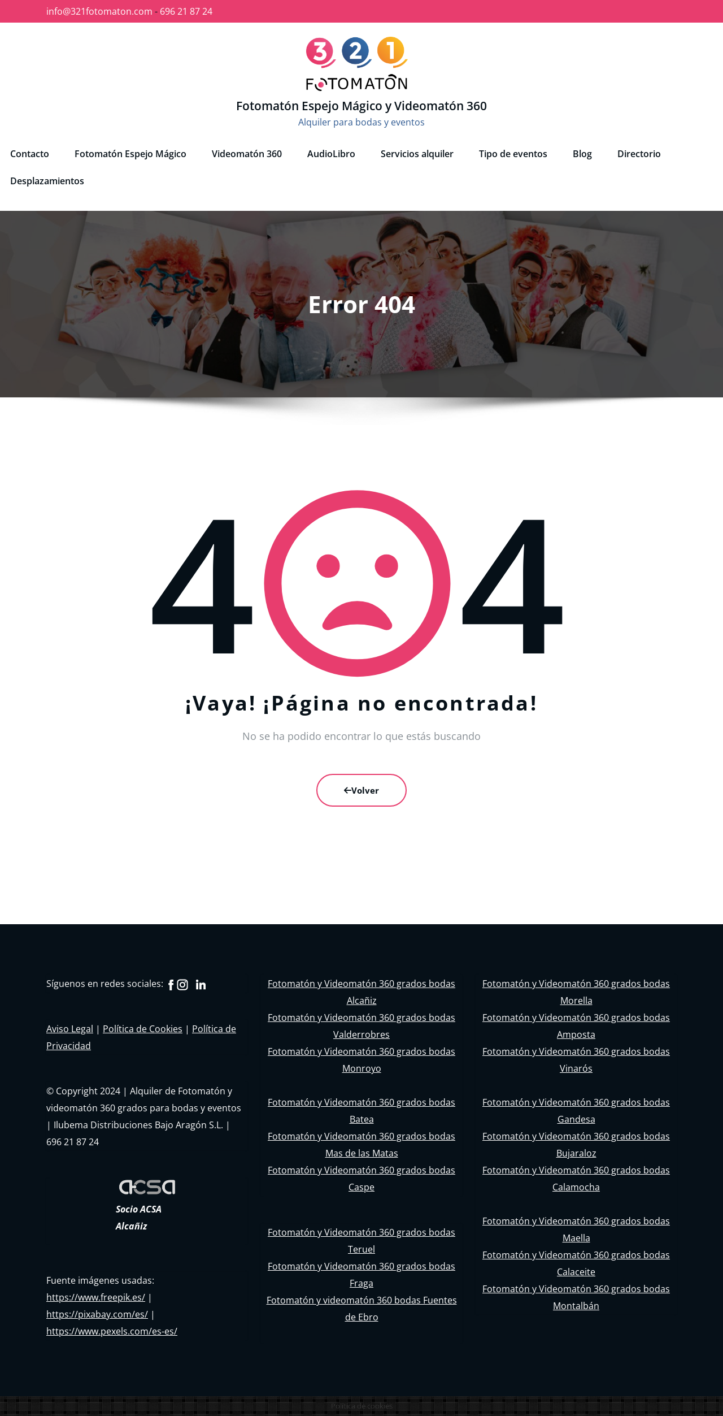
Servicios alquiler (417, 154)
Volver (361, 790)
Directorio (639, 154)
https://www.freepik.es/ (95, 1297)
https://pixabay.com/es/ (97, 1314)
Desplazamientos (47, 181)
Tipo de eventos (513, 154)
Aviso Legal (69, 1029)
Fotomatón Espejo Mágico (130, 154)
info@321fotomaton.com (99, 11)
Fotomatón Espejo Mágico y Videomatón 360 (361, 106)
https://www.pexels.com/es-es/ (111, 1331)
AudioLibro (331, 154)
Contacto (29, 154)
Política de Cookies (142, 1029)
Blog (582, 154)
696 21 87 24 (186, 11)
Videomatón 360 (247, 154)
